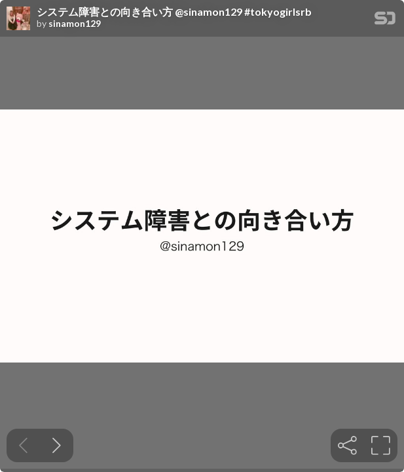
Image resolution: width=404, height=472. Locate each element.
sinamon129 (74, 23)
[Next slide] (56, 445)
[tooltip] (347, 445)
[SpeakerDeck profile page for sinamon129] (18, 19)
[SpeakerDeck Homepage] (385, 20)
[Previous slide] (23, 445)
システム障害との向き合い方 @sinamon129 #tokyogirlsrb (174, 12)
